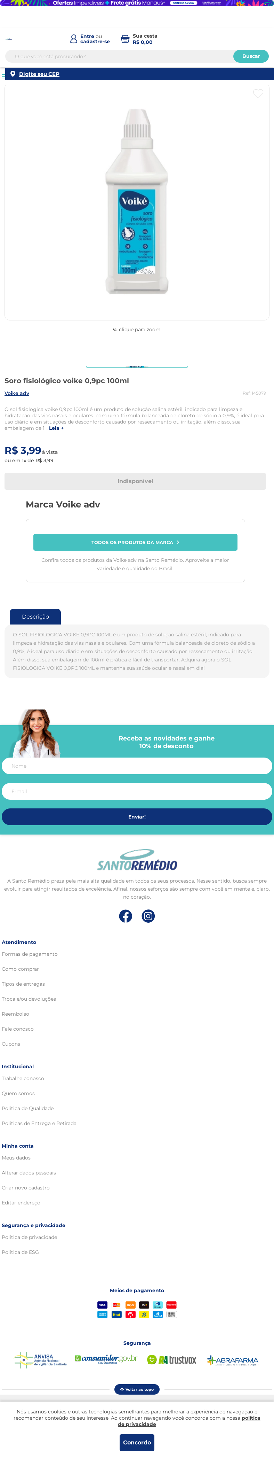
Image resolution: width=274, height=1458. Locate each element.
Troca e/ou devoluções (29, 999)
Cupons (11, 1044)
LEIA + (56, 428)
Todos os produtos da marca (135, 542)
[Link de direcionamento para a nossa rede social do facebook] (125, 916)
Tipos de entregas (23, 984)
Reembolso (15, 1014)
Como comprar (20, 969)
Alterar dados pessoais (29, 1173)
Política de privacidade (29, 1237)
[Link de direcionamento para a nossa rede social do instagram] (148, 916)
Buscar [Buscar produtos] (251, 56)
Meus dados (16, 1158)
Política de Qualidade (28, 1108)
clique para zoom (137, 329)
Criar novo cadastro (26, 1188)
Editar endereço (21, 1203)
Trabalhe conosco (23, 1078)
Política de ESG (20, 1252)
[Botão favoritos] (258, 93)
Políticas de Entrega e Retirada (39, 1123)
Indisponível (135, 481)
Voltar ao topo (137, 1389)
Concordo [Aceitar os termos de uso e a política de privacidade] (137, 1442)
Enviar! (137, 817)
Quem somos (18, 1093)
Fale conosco (18, 1029)
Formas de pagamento (30, 954)
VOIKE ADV (17, 393)
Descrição (35, 616)
